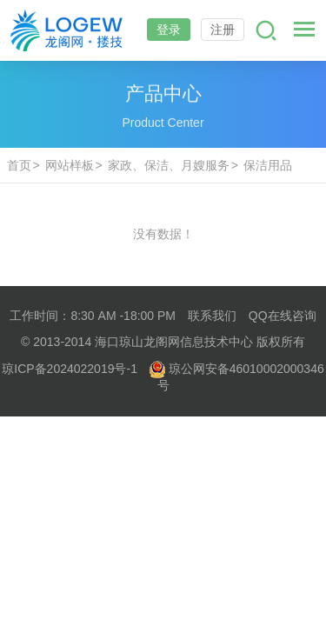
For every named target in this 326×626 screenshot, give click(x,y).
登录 (168, 30)
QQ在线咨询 (282, 316)
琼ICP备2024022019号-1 (69, 369)
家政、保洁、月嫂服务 (169, 165)
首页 (19, 165)
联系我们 (212, 316)
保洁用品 (267, 165)
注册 (222, 30)
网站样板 (69, 165)
